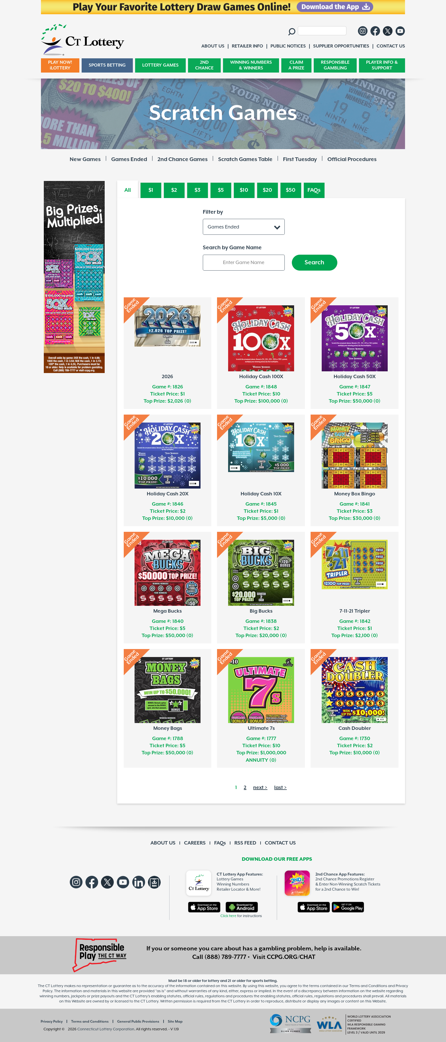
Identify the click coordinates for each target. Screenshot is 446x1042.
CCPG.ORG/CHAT (291, 957)
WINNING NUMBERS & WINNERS (251, 65)
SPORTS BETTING (107, 65)
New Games (85, 159)
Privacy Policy (52, 1022)
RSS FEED (245, 843)
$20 (267, 190)
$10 (244, 190)
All (127, 190)
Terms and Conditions (90, 1022)
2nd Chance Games (183, 159)
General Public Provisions (138, 1022)
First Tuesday (300, 159)
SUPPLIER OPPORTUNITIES (341, 46)
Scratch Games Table (245, 159)
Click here (228, 916)
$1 (150, 190)
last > (280, 787)
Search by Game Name (232, 247)
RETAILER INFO (247, 46)
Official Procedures (352, 159)
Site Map (175, 1022)
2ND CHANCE (204, 65)
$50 (291, 190)
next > (260, 787)
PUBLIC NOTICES (288, 46)
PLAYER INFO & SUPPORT (382, 65)
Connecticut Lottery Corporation (105, 1029)
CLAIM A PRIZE (296, 65)
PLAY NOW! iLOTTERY (60, 65)
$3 (198, 190)
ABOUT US (162, 843)
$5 (221, 190)
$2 (174, 190)
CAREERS (195, 843)
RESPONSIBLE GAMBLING (335, 65)
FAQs (314, 190)
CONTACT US (280, 843)
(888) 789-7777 (225, 957)
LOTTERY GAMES (160, 65)
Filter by (213, 212)
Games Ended (129, 159)
